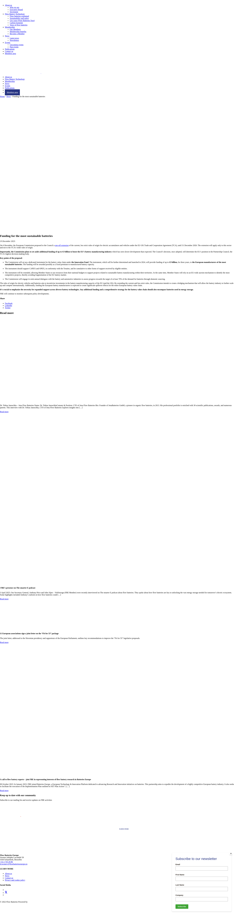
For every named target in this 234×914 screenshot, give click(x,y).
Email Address (14, 816)
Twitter (7, 308)
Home (2, 96)
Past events (14, 47)
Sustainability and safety (19, 18)
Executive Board (16, 10)
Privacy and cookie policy (15, 880)
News (7, 36)
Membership (10, 27)
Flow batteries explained (19, 16)
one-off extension (62, 245)
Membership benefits (18, 32)
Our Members (15, 29)
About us (8, 5)
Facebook (8, 303)
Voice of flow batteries (18, 25)
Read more (4, 412)
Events (7, 42)
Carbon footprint (16, 23)
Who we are (14, 7)
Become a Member (17, 34)
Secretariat (14, 12)
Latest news (14, 38)
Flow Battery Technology (15, 14)
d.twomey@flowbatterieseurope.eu (13, 864)
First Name (12, 806)
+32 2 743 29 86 (6, 862)
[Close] (231, 853)
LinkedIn (8, 306)
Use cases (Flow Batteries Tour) (22, 21)
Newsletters (14, 40)
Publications (10, 49)
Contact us (9, 51)
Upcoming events (16, 45)
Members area (10, 53)
